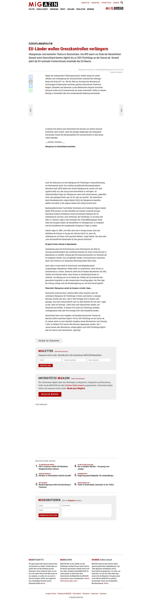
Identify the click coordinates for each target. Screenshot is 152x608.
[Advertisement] (76, 26)
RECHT (62, 9)
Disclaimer (103, 594)
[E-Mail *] (49, 360)
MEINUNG (90, 9)
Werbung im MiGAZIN (64, 594)
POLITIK (32, 9)
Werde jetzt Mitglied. (76, 388)
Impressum (94, 594)
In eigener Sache (51, 594)
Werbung (116, 3)
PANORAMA (54, 9)
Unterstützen (106, 3)
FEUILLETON (80, 9)
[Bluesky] (31, 86)
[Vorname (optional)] (74, 360)
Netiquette (71, 500)
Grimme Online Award (74, 385)
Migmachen (95, 3)
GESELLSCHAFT (42, 9)
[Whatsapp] (31, 90)
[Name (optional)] (99, 360)
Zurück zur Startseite (48, 341)
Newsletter (85, 3)
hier (44, 583)
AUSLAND (70, 9)
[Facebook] (31, 77)
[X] (31, 81)
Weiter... (106, 583)
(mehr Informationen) (61, 351)
